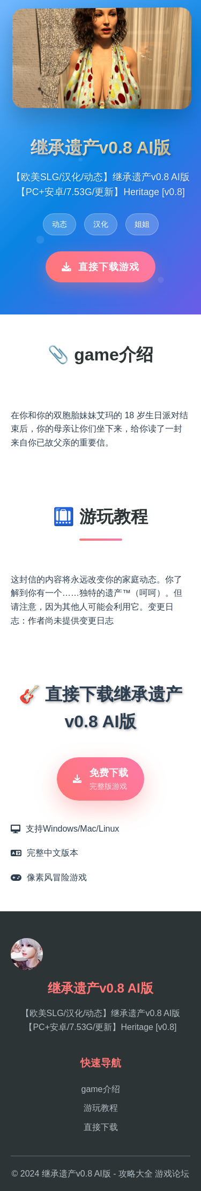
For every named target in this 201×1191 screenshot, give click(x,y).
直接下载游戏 (100, 267)
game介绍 (100, 1089)
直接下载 (101, 1127)
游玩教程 (101, 1107)
